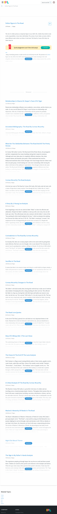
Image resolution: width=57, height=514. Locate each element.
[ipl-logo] (6, 3)
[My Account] (54, 2)
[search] (50, 2)
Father (2, 496)
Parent (2, 503)
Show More (28, 59)
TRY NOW (45, 47)
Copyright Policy (19, 512)
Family (2, 495)
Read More (28, 114)
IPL (2, 6)
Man (2, 501)
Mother (2, 498)
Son (2, 500)
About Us (3, 512)
